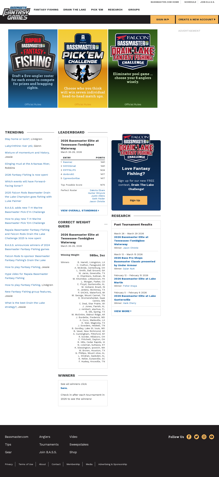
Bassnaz (67, 162)
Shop (73, 452)
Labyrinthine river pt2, (19, 145)
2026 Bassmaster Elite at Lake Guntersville (135, 297)
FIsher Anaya (130, 285)
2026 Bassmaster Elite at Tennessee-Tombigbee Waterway (131, 240)
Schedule (190, 2)
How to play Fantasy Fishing (22, 267)
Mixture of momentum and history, (27, 152)
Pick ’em (97, 9)
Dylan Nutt (129, 268)
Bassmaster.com (16, 436)
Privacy (9, 464)
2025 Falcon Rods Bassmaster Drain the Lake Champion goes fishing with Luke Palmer (28, 197)
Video (73, 436)
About (42, 464)
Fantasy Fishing (46, 9)
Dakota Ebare (97, 190)
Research (115, 9)
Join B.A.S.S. (207, 2)
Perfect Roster (69, 190)
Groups (134, 9)
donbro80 (68, 174)
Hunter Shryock (96, 193)
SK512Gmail (69, 166)
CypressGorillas (71, 178)
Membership (73, 464)
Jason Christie (97, 201)
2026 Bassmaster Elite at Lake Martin (135, 280)
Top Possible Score (71, 184)
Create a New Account (197, 19)
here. (64, 388)
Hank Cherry (129, 303)
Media (89, 464)
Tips (8, 444)
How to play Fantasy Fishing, (23, 284)
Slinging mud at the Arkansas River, (27, 163)
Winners (65, 262)
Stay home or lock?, (18, 139)
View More (122, 311)
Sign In (162, 19)
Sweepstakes (78, 444)
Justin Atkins (98, 195)
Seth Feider (98, 198)
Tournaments (49, 444)
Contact (56, 464)
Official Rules (33, 104)
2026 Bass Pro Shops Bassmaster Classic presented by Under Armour (134, 261)
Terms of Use (26, 464)
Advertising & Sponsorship (112, 464)
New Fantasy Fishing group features (28, 291)
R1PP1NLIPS (69, 170)
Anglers (44, 436)
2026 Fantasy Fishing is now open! (26, 174)
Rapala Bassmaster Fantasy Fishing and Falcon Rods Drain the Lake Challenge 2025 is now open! (27, 234)
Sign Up (135, 200)
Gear (8, 452)
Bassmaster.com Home (165, 2)
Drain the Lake (74, 9)
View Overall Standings (79, 210)
